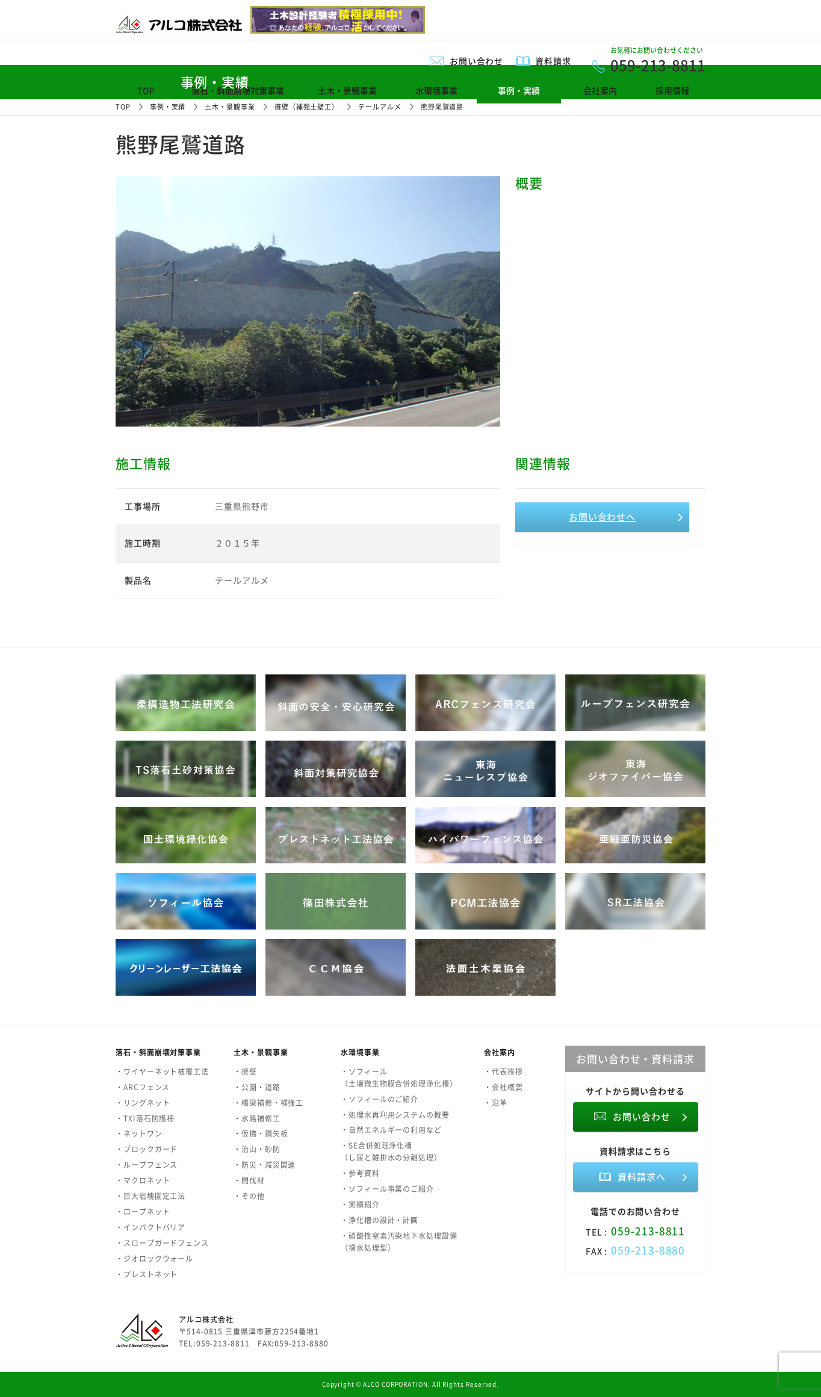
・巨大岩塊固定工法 (150, 1196)
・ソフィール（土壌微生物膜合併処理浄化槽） (399, 1077)
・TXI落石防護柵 (145, 1118)
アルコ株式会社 (206, 1319)
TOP (146, 90)
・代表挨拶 (503, 1071)
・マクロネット (143, 1180)
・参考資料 (360, 1173)
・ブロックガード (147, 1149)
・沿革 (495, 1102)
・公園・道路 (257, 1087)
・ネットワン (139, 1133)
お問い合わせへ (602, 516)
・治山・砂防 (257, 1149)
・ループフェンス (147, 1164)
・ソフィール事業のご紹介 (387, 1188)
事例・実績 (519, 90)
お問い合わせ (477, 61)
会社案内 (600, 90)
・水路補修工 (257, 1118)
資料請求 (553, 61)
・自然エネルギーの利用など (391, 1129)
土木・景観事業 (347, 90)
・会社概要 (503, 1087)
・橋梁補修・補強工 (268, 1102)
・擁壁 (245, 1071)
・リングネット (143, 1102)
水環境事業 (436, 90)
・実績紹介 (360, 1204)
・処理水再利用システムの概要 (395, 1114)
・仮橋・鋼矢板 (261, 1133)
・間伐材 (249, 1180)
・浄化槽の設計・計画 (379, 1220)
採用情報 (672, 90)
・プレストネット (147, 1274)
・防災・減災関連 (265, 1164)
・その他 (249, 1196)
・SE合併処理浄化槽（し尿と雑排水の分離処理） (391, 1151)
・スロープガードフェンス (162, 1243)
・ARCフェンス (143, 1087)
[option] (308, 301)
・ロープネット (143, 1211)
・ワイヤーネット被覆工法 (162, 1071)
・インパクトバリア (150, 1227)
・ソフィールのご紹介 (379, 1099)
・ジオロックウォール (154, 1258)
